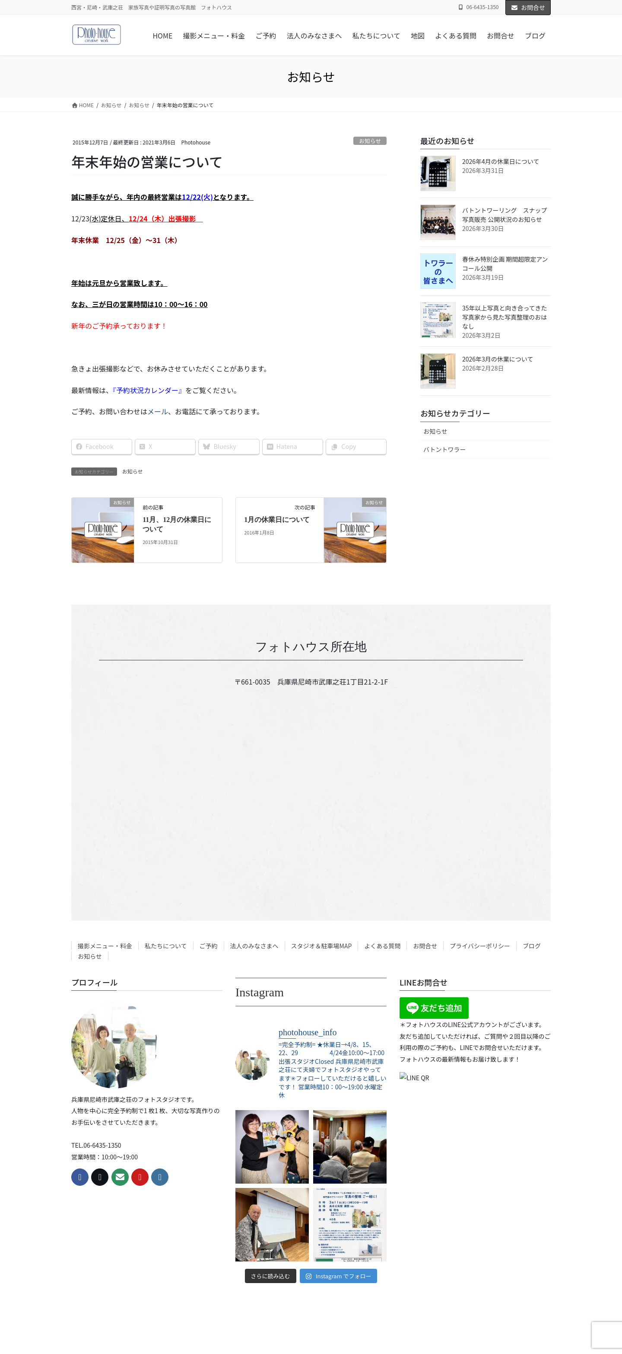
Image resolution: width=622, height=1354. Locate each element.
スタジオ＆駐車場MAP (321, 945)
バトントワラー (444, 449)
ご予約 (209, 945)
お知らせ (370, 141)
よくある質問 (382, 945)
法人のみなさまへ (254, 945)
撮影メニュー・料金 (105, 945)
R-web (381, 1334)
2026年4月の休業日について (500, 161)
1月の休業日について (277, 519)
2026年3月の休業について (497, 359)
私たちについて (166, 945)
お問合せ (528, 7)
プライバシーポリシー (480, 945)
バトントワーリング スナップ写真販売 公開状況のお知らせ (504, 215)
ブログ (532, 945)
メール (157, 411)
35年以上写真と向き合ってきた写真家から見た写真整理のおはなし (504, 317)
